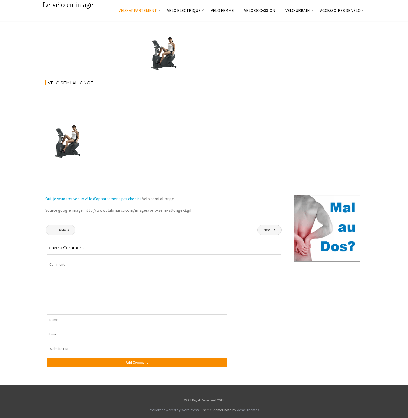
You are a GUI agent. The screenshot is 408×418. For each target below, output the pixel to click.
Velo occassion (259, 10)
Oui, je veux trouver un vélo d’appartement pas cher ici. (93, 198)
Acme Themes (248, 410)
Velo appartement (138, 10)
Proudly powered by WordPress (174, 410)
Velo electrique (184, 10)
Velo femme (222, 10)
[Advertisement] (140, 104)
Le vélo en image (68, 5)
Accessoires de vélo (340, 10)
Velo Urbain (297, 10)
